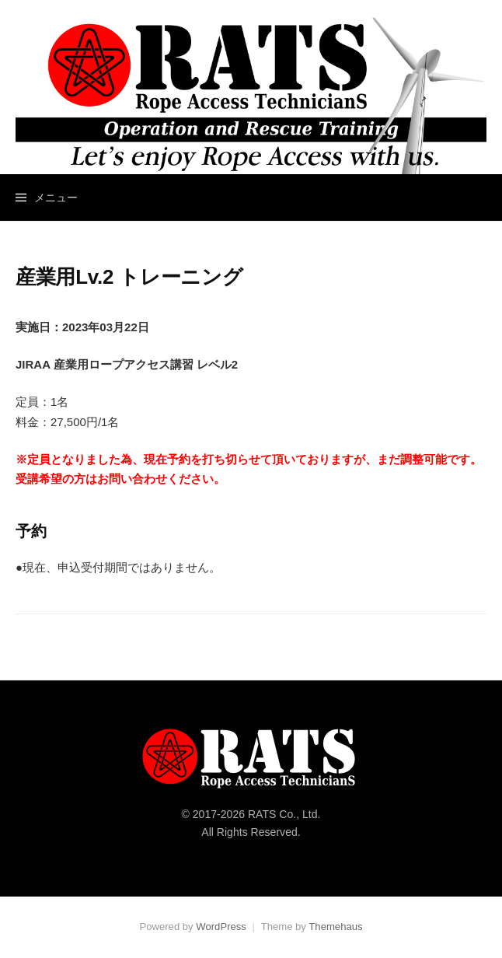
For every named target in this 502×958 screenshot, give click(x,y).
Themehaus (335, 926)
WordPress (221, 926)
